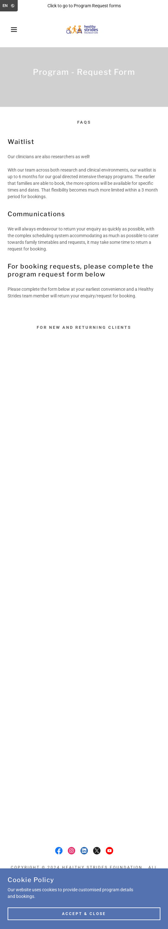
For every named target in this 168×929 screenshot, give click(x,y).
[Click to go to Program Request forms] (84, 6)
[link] (84, 29)
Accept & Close (84, 914)
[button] (12, 29)
